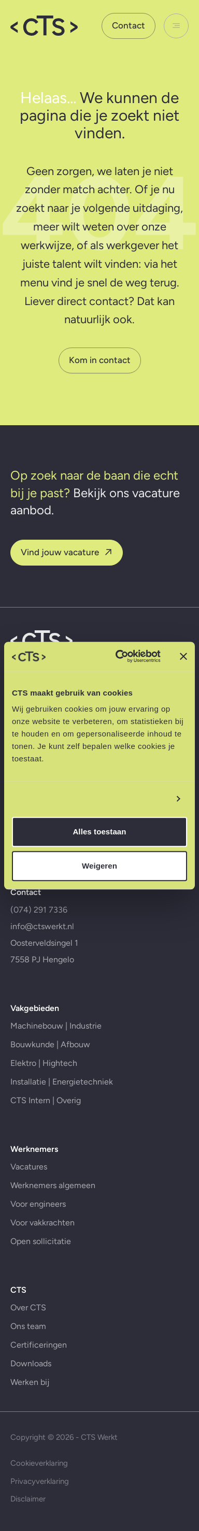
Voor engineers (38, 1204)
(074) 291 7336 (38, 910)
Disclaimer (28, 1499)
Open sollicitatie (40, 1241)
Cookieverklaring (39, 1463)
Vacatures (28, 1167)
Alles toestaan (99, 831)
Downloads (30, 1363)
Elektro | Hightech (43, 1063)
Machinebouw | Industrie (56, 1026)
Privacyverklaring (39, 1481)
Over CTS (28, 1307)
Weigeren (99, 865)
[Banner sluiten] (183, 656)
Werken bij (29, 1382)
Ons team (28, 1326)
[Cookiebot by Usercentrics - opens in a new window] (120, 656)
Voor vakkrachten (42, 1222)
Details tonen (142, 799)
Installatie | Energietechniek (61, 1082)
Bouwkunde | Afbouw (50, 1044)
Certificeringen (38, 1345)
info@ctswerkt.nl (42, 926)
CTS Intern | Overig (45, 1100)
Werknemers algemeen (52, 1185)
